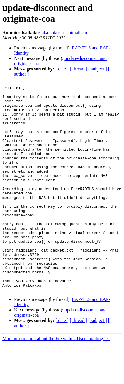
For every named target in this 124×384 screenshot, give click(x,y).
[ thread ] (78, 68)
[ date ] (62, 68)
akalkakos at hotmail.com (66, 32)
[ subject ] (97, 68)
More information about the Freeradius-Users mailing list (56, 378)
